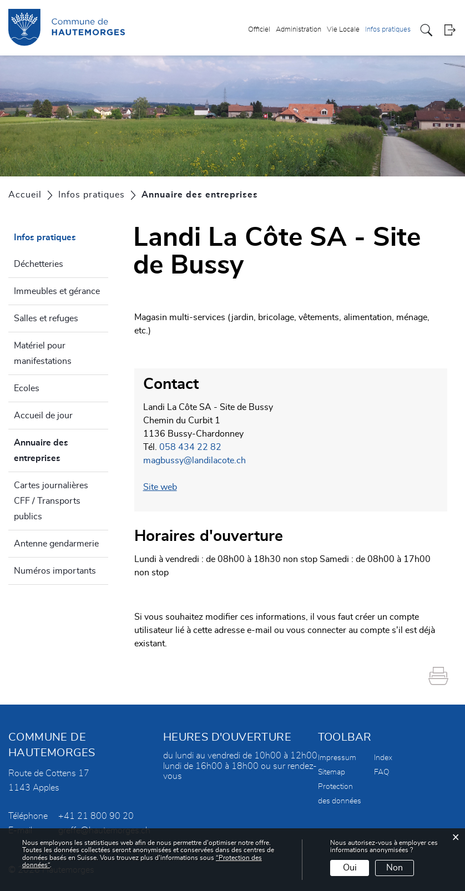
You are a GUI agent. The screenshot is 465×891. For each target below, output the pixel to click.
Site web (165, 487)
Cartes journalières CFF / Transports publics (51, 501)
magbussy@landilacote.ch (194, 460)
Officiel (259, 29)
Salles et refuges (46, 318)
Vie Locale (343, 29)
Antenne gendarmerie (56, 543)
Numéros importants (55, 570)
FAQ (382, 772)
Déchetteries (38, 264)
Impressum (337, 758)
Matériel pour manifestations (43, 353)
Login (450, 30)
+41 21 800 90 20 (96, 816)
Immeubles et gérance (57, 291)
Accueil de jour (43, 415)
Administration (298, 29)
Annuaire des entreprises (61, 450)
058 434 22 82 (190, 447)
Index (383, 758)
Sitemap (331, 772)
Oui (350, 867)
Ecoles (26, 388)
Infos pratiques (388, 29)
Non (394, 867)
